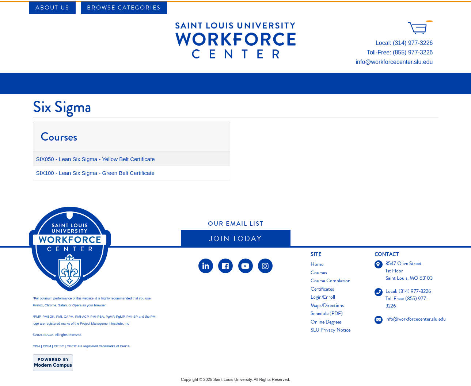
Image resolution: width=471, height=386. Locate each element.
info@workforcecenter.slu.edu (394, 62)
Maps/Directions (327, 305)
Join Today (235, 238)
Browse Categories (124, 7)
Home (317, 264)
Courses (319, 272)
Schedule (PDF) (327, 313)
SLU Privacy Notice (330, 330)
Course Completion (330, 280)
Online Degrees (326, 322)
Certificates (322, 289)
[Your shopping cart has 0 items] (420, 32)
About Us (52, 7)
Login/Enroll (323, 297)
